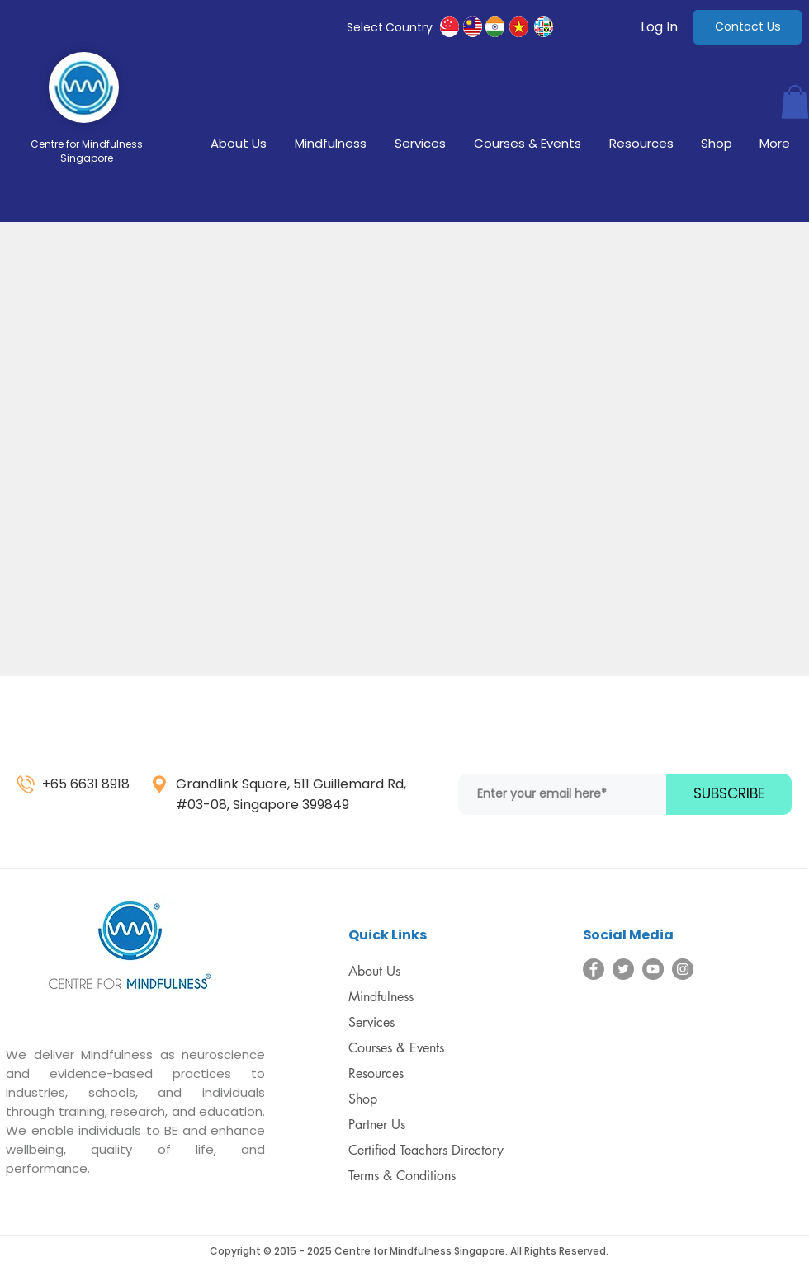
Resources (376, 1073)
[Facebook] (593, 969)
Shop (362, 1099)
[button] (795, 102)
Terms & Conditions (402, 1175)
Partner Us (376, 1124)
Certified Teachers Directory (426, 1150)
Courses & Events (396, 1048)
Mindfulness (381, 996)
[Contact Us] (747, 27)
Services (371, 1022)
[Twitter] (623, 969)
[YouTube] (653, 969)
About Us (374, 971)
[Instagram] (682, 969)
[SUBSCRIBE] (729, 794)
